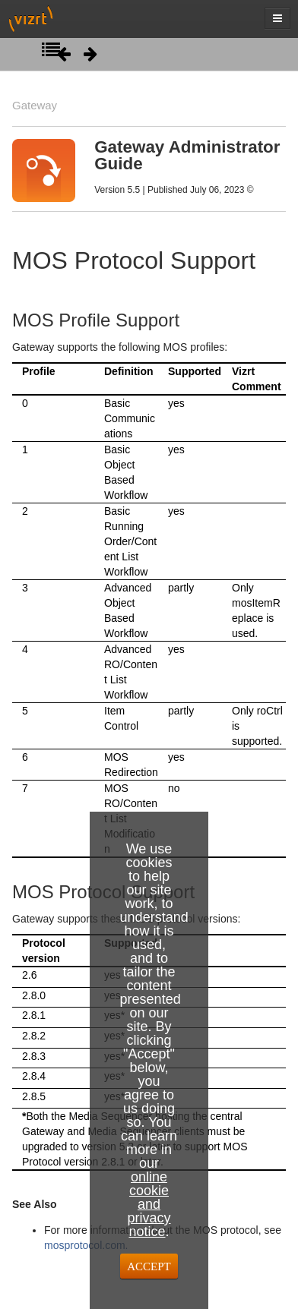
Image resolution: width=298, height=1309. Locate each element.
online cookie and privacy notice (148, 1204)
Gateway (34, 105)
